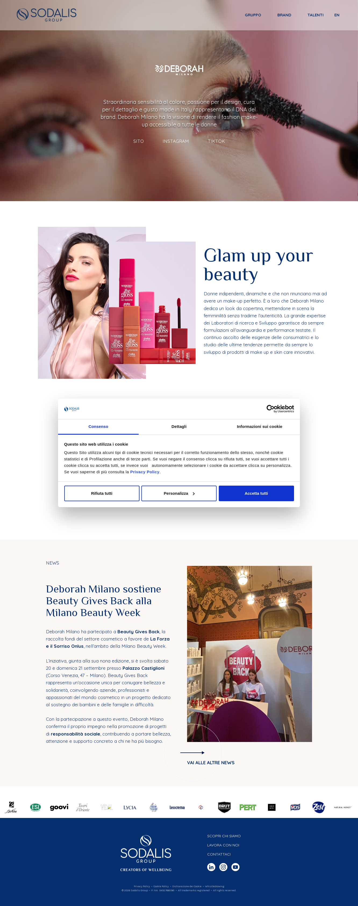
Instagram (176, 141)
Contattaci (219, 854)
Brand (284, 15)
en (336, 15)
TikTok (216, 141)
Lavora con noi (223, 845)
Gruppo (253, 15)
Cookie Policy (161, 886)
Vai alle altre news (211, 762)
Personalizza (179, 493)
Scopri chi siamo (224, 836)
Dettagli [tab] (179, 426)
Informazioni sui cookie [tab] (259, 426)
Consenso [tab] (98, 426)
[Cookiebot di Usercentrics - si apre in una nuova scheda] (270, 409)
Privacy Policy (144, 472)
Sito (138, 141)
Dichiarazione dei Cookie (187, 886)
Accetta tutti (256, 493)
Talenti (315, 15)
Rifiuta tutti (101, 493)
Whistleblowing (214, 886)
